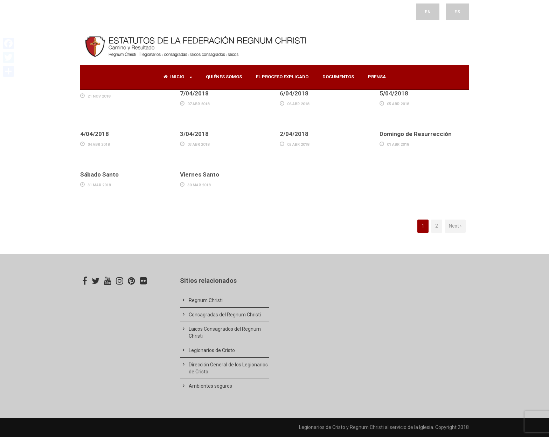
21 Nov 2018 (99, 96)
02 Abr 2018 (298, 144)
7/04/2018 (194, 93)
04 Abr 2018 (99, 144)
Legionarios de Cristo (212, 350)
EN (428, 11)
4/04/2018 (94, 133)
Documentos (338, 76)
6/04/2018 (294, 93)
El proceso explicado (282, 76)
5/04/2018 (394, 93)
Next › (455, 226)
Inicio (174, 76)
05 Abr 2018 (398, 104)
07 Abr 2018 (198, 104)
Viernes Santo (199, 174)
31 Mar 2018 (99, 185)
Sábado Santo (99, 174)
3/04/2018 (194, 133)
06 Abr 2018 (298, 104)
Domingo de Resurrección (416, 133)
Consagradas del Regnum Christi (225, 314)
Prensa (377, 76)
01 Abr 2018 (398, 144)
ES (457, 11)
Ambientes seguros (210, 386)
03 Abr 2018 (198, 144)
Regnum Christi (206, 300)
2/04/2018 (294, 133)
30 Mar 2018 (198, 185)
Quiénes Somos (224, 76)
